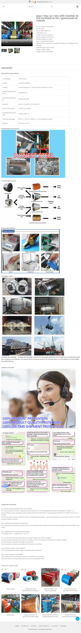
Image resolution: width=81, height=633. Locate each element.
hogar (17, 626)
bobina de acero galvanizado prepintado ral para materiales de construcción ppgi (30, 589)
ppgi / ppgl (10, 589)
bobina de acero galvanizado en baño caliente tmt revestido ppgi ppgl (70, 589)
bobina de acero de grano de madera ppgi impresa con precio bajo (30, 615)
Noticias (33, 626)
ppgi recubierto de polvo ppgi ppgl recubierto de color (50, 589)
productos (25, 626)
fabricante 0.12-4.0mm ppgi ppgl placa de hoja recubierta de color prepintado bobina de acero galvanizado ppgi (50, 615)
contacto (55, 626)
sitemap (63, 626)
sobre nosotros (44, 626)
